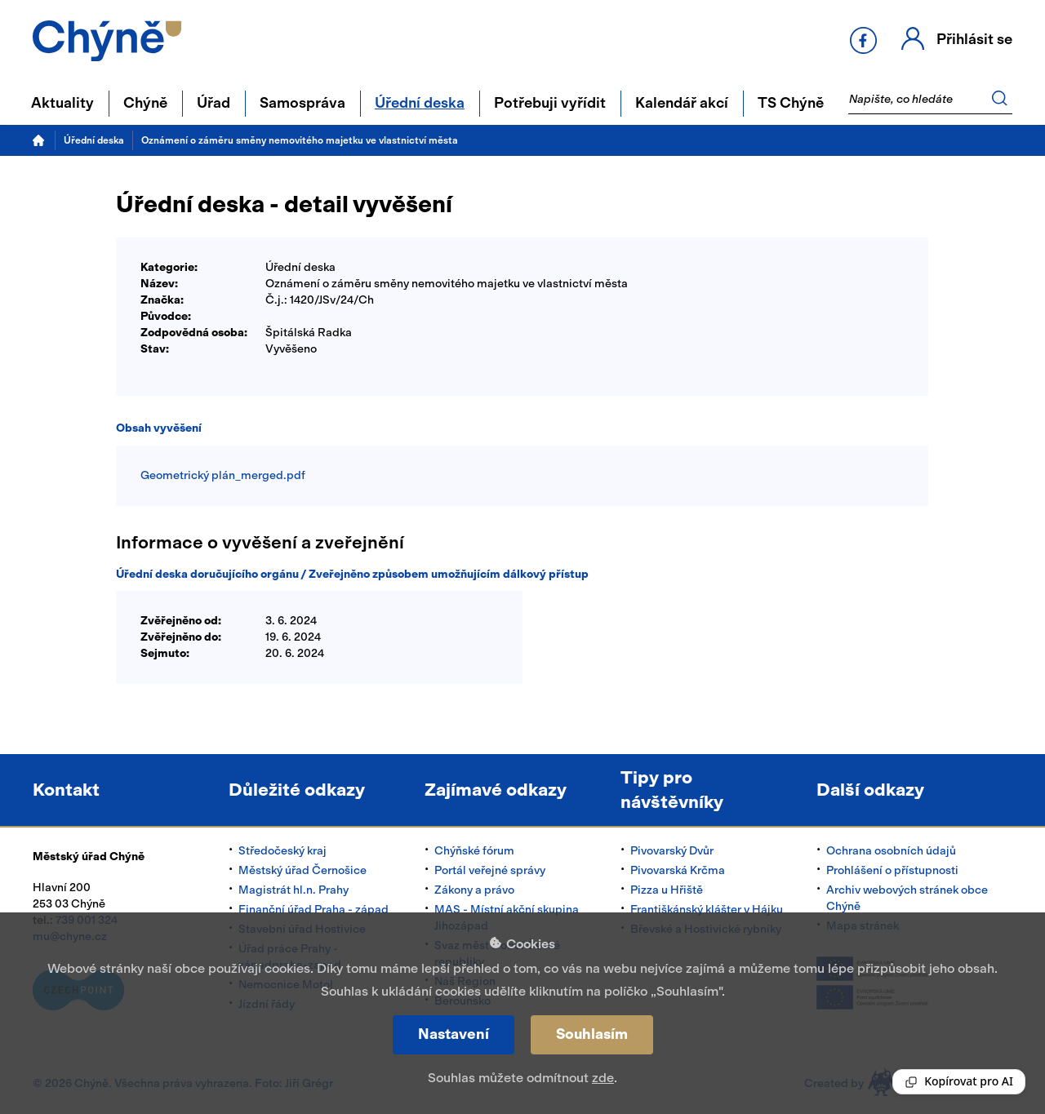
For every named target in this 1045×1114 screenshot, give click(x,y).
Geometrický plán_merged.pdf (222, 475)
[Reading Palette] (958, 1081)
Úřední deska (94, 140)
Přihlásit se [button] (974, 39)
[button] (956, 40)
